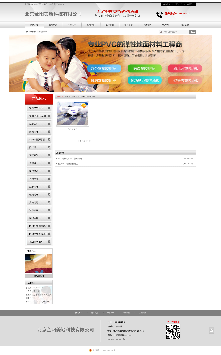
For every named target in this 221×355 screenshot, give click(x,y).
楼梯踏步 (33, 171)
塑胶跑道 (33, 155)
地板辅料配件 (36, 241)
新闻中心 (91, 25)
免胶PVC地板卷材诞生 (68, 164)
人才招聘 (147, 25)
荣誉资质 (129, 25)
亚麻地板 (33, 186)
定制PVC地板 (36, 108)
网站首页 (34, 25)
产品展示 (72, 25)
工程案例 (110, 25)
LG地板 (33, 124)
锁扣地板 (33, 194)
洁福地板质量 (42, 32)
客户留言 (185, 25)
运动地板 (33, 132)
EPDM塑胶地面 (37, 139)
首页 (66, 97)
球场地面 (33, 210)
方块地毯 (33, 202)
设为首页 (178, 4)
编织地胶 (33, 218)
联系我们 (190, 4)
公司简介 (53, 25)
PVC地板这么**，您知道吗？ (71, 159)
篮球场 (32, 163)
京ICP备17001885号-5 (116, 339)
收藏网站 (166, 4)
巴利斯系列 (90, 97)
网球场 (32, 147)
